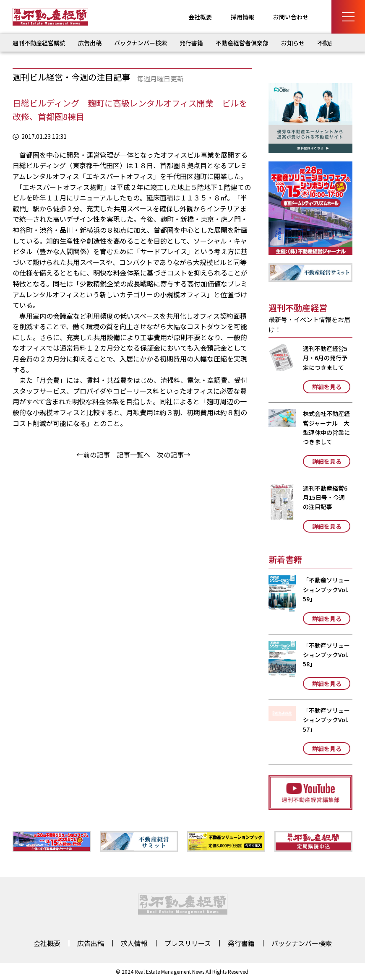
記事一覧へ (133, 455)
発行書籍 (191, 43)
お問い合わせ (290, 17)
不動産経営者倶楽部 (242, 43)
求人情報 (134, 943)
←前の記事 (93, 455)
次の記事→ (173, 455)
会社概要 (200, 17)
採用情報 (242, 17)
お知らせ (293, 43)
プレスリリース (187, 943)
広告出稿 (90, 43)
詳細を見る (327, 386)
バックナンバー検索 (140, 43)
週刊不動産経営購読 (39, 43)
